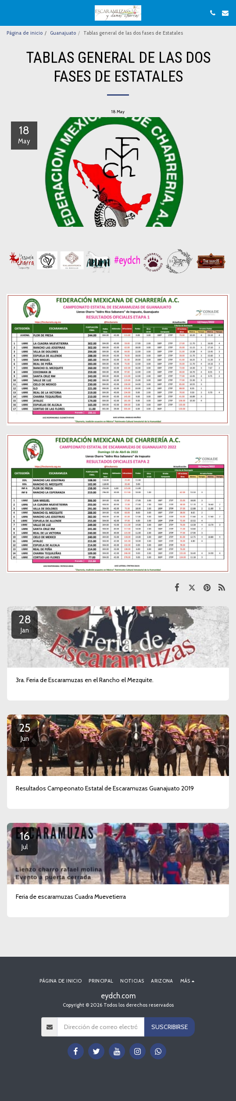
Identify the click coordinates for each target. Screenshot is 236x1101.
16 (24, 840)
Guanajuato (63, 33)
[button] (9, 12)
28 (24, 623)
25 (24, 732)
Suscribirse (169, 1027)
